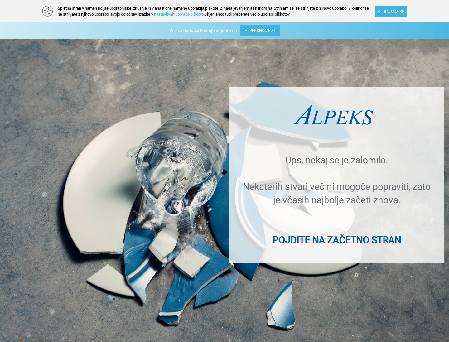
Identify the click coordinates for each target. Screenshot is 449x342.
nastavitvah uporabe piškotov (179, 14)
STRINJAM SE (390, 11)
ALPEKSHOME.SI (260, 30)
